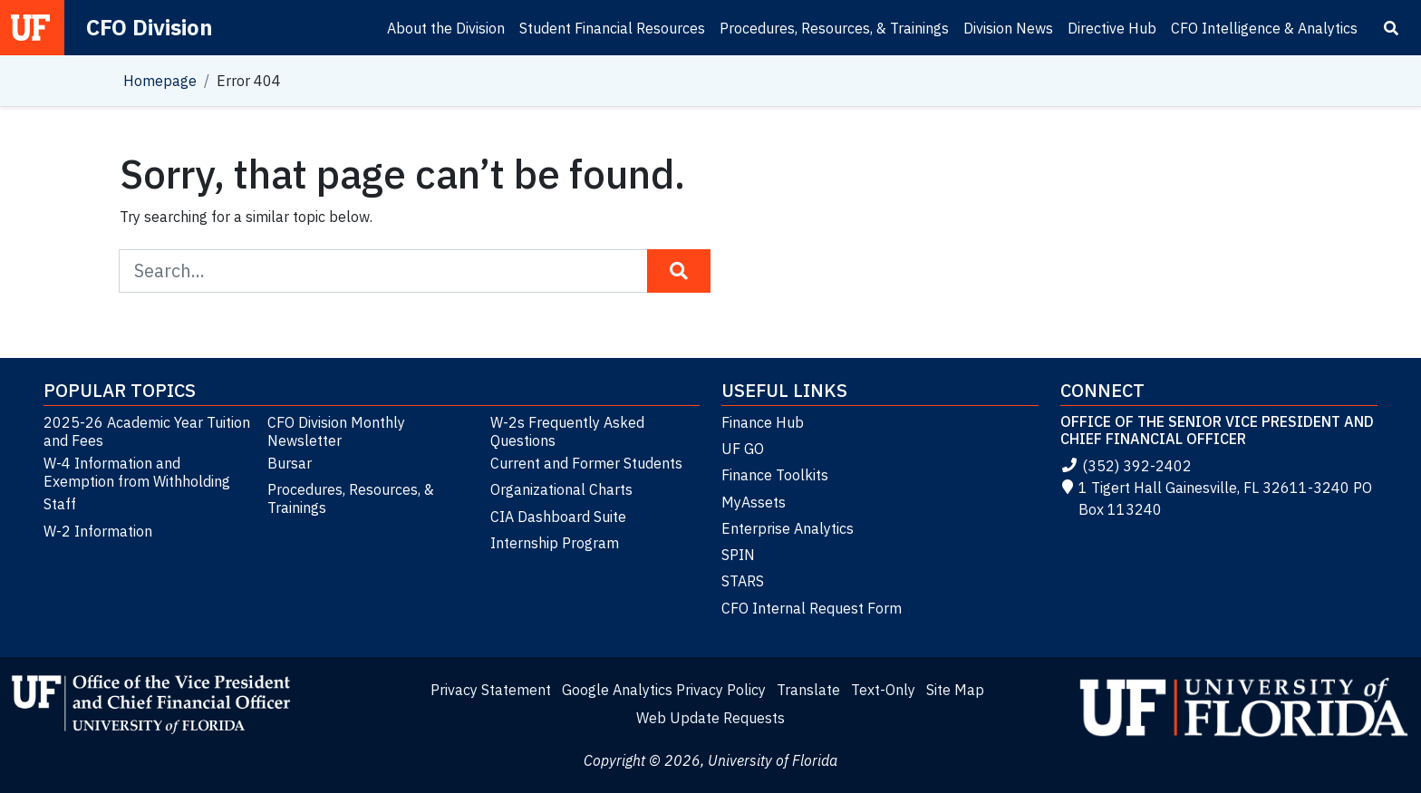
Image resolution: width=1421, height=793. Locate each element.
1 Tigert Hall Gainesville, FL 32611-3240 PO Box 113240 (1216, 498)
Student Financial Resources (612, 28)
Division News (1008, 28)
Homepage (160, 81)
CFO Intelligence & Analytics (1264, 28)
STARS (742, 581)
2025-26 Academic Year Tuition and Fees (147, 431)
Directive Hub (1112, 28)
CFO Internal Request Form (811, 608)
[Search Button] (678, 271)
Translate (808, 690)
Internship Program (554, 543)
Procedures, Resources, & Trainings (834, 28)
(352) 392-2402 (1126, 466)
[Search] (1391, 28)
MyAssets (753, 502)
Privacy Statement (490, 690)
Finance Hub (762, 422)
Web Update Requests (710, 718)
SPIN (738, 555)
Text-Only (883, 690)
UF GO (742, 449)
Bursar (289, 463)
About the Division (446, 28)
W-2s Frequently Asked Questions (567, 431)
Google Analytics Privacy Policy (664, 690)
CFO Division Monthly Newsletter (336, 431)
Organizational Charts (561, 489)
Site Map (955, 690)
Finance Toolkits (774, 475)
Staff (60, 504)
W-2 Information (98, 531)
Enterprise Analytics (787, 528)
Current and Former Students (586, 463)
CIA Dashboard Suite (558, 517)
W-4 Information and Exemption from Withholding (137, 472)
